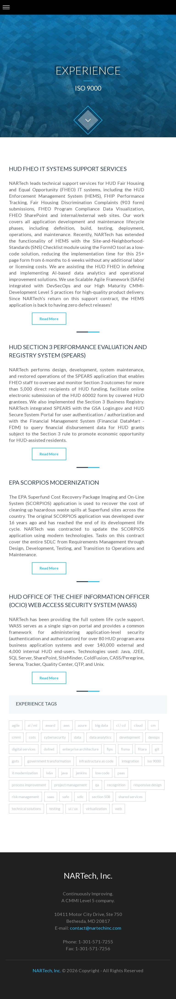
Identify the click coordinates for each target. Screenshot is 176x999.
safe (65, 796)
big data (101, 725)
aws (66, 725)
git (157, 749)
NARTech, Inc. (47, 970)
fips (110, 749)
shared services (130, 796)
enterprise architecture (81, 749)
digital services (24, 749)
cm (153, 725)
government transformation (49, 761)
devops (154, 737)
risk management (25, 796)
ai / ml (32, 725)
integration (130, 761)
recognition (116, 785)
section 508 (101, 796)
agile (15, 725)
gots (15, 761)
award (50, 725)
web (118, 808)
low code (102, 773)
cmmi (16, 737)
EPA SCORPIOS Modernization (54, 482)
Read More (49, 318)
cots (32, 737)
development (129, 737)
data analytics (100, 737)
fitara (142, 749)
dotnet (49, 749)
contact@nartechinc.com (95, 928)
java (64, 773)
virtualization (96, 808)
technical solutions (26, 808)
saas (50, 796)
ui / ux (73, 808)
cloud (138, 725)
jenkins (81, 773)
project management (70, 785)
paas (121, 773)
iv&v (49, 773)
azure (82, 725)
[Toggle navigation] (6, 7)
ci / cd (121, 725)
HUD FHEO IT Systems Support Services (68, 168)
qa (97, 785)
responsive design (148, 785)
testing (54, 808)
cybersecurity (55, 737)
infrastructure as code (96, 761)
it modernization (25, 773)
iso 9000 (154, 761)
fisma (125, 749)
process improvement (29, 785)
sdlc (80, 796)
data (77, 737)
